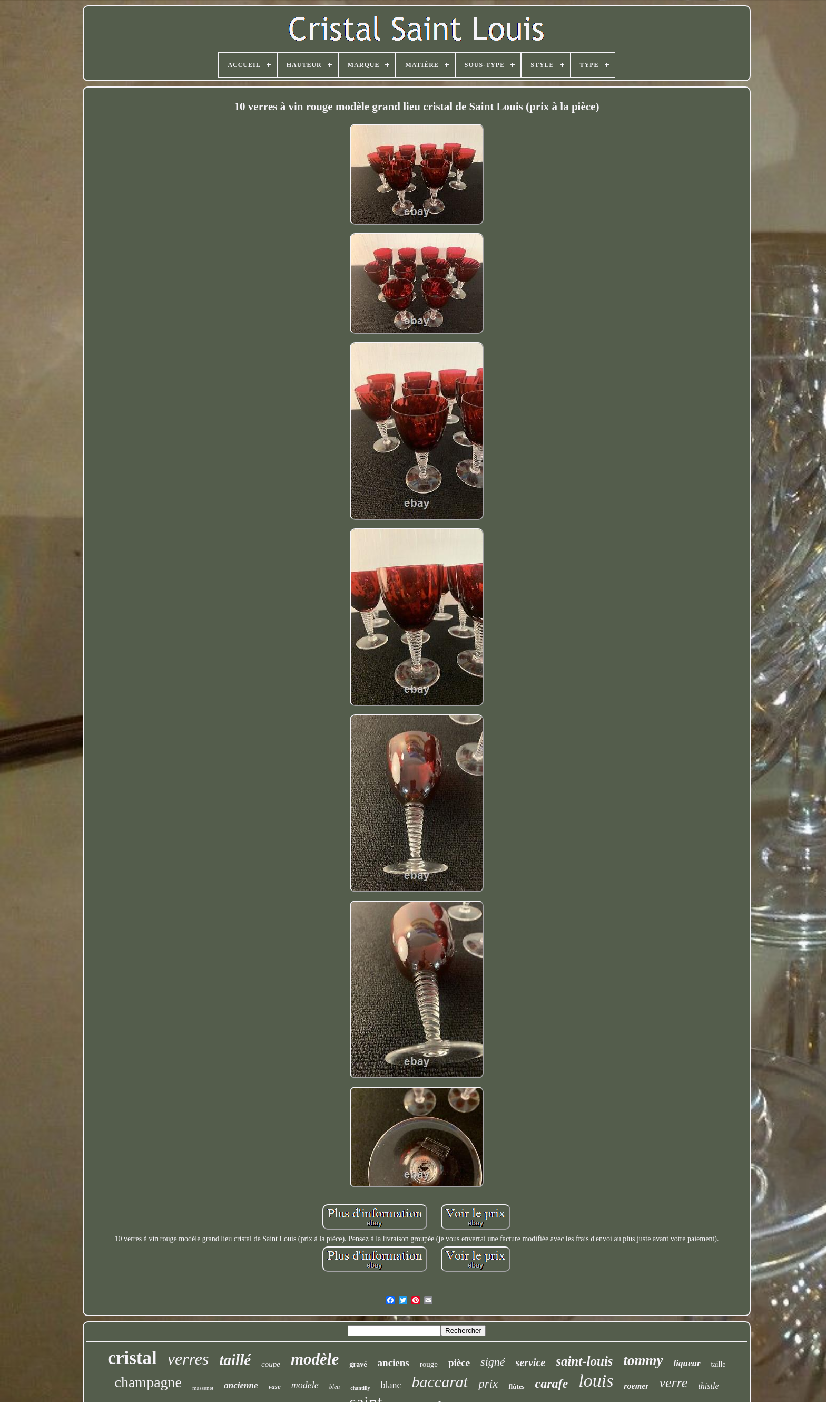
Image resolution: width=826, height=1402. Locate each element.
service (531, 1362)
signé (492, 1361)
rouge (429, 1364)
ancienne (241, 1385)
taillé (235, 1359)
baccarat (440, 1381)
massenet (202, 1388)
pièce (459, 1362)
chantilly (360, 1388)
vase (275, 1386)
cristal (131, 1358)
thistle (708, 1385)
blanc (391, 1385)
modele (305, 1385)
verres (188, 1358)
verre (673, 1382)
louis (595, 1380)
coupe (270, 1364)
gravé (358, 1364)
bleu (334, 1386)
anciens (393, 1362)
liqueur (687, 1363)
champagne (148, 1382)
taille (718, 1364)
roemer (636, 1385)
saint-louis (584, 1361)
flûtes (516, 1386)
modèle (315, 1359)
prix (488, 1383)
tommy (643, 1360)
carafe (551, 1383)
